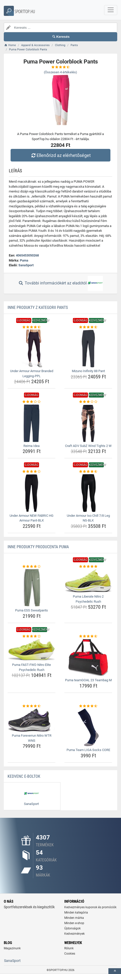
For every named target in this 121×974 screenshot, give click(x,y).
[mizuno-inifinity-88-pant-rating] (88, 327)
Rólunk (69, 948)
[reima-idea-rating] (31, 401)
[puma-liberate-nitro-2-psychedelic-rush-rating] (88, 566)
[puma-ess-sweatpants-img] (31, 588)
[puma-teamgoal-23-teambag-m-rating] (88, 636)
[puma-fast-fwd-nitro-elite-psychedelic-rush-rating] (31, 636)
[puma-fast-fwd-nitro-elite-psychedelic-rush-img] (31, 650)
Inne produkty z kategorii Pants (38, 307)
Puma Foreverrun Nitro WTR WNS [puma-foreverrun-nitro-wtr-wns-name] (31, 738)
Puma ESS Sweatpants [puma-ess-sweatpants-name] (31, 610)
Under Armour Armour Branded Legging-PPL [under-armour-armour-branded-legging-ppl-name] (31, 373)
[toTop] (114, 971)
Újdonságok (72, 928)
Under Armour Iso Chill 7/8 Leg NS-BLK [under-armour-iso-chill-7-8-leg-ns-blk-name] (88, 518)
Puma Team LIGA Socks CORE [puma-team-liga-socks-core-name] (88, 750)
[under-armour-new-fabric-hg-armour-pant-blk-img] (31, 493)
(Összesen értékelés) (60, 72)
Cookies (69, 953)
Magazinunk (12, 948)
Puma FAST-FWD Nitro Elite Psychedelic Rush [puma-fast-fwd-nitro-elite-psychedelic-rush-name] (31, 667)
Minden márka (74, 918)
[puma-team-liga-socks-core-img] (88, 727)
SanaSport (26, 265)
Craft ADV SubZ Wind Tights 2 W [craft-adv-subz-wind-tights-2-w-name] (88, 446)
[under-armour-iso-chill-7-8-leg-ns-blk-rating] (88, 471)
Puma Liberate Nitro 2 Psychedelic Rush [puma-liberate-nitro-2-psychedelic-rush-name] (88, 599)
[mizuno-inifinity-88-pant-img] (88, 348)
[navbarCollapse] (110, 10)
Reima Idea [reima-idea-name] (31, 446)
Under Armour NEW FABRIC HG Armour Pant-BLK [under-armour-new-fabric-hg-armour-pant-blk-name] (31, 518)
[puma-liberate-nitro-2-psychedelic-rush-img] (88, 581)
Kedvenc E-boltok (24, 776)
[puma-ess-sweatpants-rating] (31, 566)
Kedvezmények (74, 933)
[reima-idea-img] (31, 423)
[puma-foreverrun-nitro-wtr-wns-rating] (31, 706)
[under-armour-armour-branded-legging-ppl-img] (31, 348)
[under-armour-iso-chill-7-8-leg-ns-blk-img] (88, 493)
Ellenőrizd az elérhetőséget (60, 155)
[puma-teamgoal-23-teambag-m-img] (88, 657)
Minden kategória (76, 912)
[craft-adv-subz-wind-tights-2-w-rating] (88, 401)
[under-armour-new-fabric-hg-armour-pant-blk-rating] (31, 471)
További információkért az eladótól (60, 283)
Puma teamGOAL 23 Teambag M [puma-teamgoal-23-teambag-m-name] (88, 680)
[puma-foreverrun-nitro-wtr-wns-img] (31, 720)
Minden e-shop (74, 923)
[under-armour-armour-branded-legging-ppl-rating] (31, 327)
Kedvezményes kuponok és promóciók (90, 907)
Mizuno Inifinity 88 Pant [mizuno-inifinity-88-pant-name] (88, 371)
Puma (24, 260)
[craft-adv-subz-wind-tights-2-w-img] (88, 423)
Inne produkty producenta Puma (38, 546)
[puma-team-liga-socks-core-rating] (88, 706)
